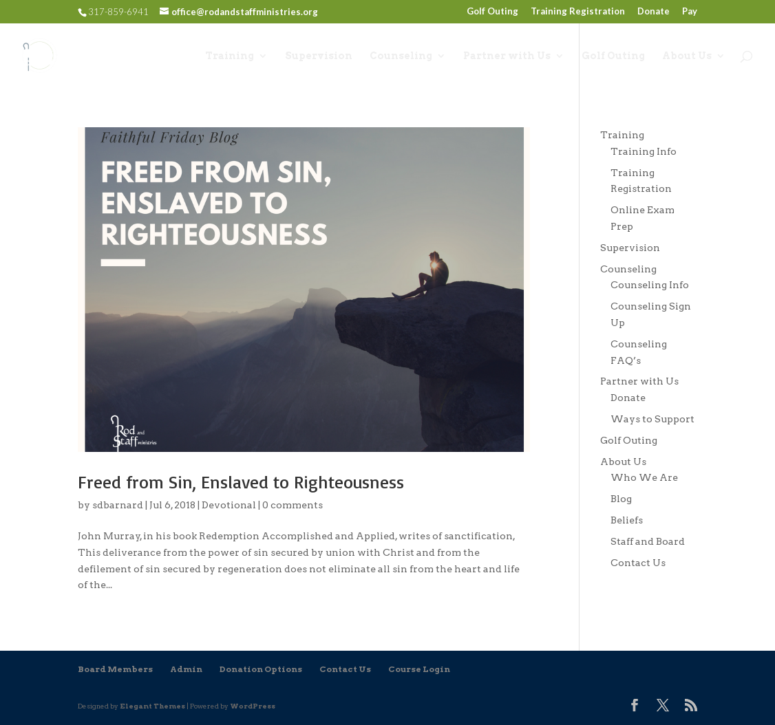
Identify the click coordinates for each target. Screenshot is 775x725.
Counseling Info (650, 284)
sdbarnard (117, 504)
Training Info (644, 151)
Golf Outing (492, 12)
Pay (689, 12)
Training (229, 56)
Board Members (115, 669)
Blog (621, 498)
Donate (653, 12)
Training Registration (578, 12)
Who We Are (644, 477)
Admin (186, 669)
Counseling (401, 56)
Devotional (229, 504)
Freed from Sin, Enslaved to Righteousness (241, 481)
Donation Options (261, 669)
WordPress (252, 706)
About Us (687, 56)
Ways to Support (652, 418)
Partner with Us (507, 56)
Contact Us (638, 562)
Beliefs (627, 520)
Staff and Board (648, 541)
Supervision (318, 56)
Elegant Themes (152, 706)
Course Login (419, 669)
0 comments (292, 504)
